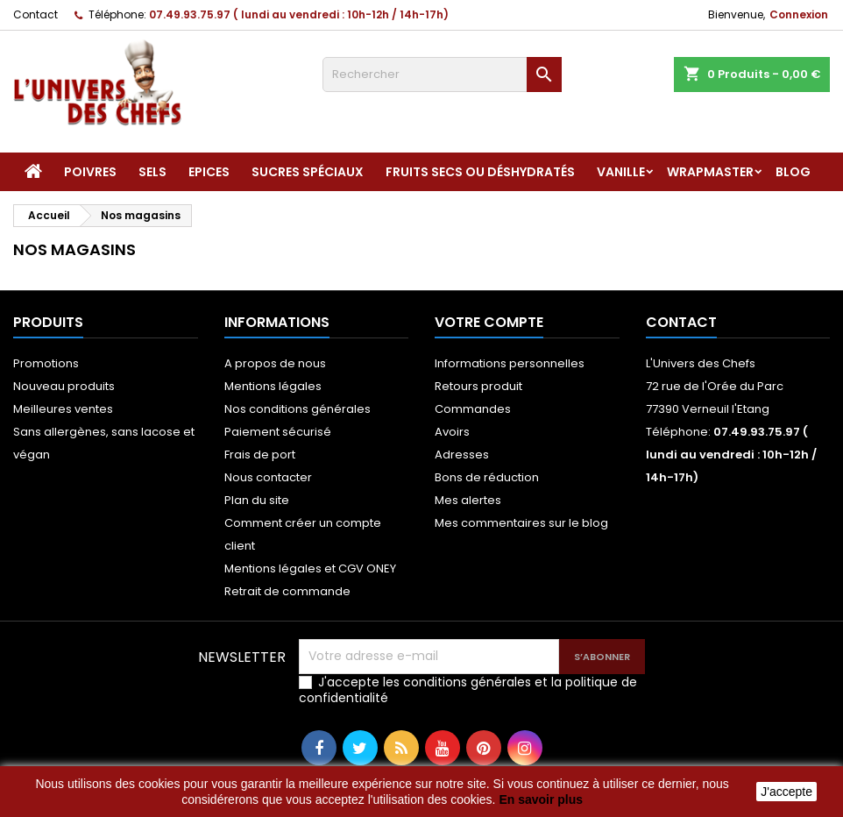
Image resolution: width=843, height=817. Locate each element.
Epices (209, 172)
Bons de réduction (487, 477)
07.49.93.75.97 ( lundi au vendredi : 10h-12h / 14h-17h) (299, 14)
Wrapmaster (710, 172)
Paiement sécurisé (277, 431)
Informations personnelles (509, 363)
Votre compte (489, 322)
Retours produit (478, 386)
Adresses (462, 454)
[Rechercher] (442, 74)
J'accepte (786, 792)
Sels (152, 172)
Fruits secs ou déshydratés (480, 172)
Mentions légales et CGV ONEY (310, 568)
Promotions (46, 363)
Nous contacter (268, 477)
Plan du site (256, 500)
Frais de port (259, 454)
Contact (35, 14)
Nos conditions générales (297, 409)
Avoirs (452, 431)
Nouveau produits (64, 386)
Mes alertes (468, 500)
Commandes (473, 409)
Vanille (621, 172)
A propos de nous (275, 363)
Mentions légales (273, 386)
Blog (793, 172)
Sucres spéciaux (307, 172)
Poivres (90, 172)
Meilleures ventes (63, 409)
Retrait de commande (287, 591)
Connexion (798, 14)
